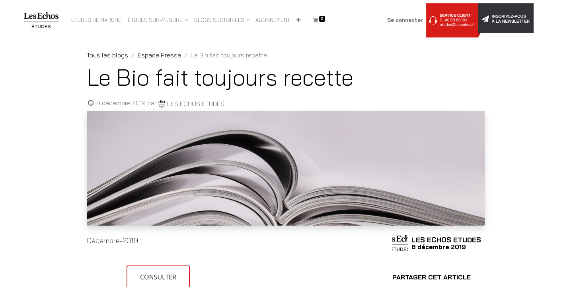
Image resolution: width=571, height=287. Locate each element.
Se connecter (405, 20)
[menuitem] (96, 20)
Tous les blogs (107, 55)
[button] (298, 20)
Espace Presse (159, 55)
